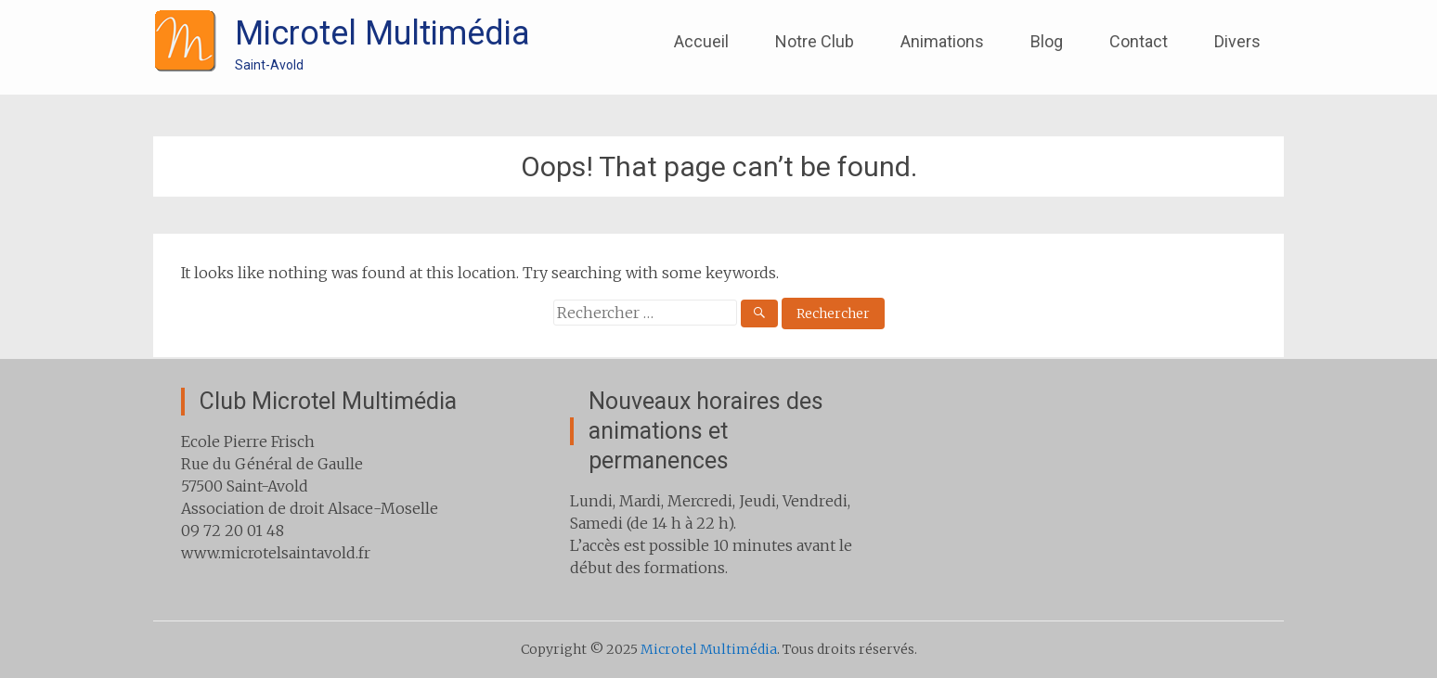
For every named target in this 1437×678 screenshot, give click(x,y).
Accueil (701, 41)
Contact (1138, 41)
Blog (1046, 41)
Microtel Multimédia (382, 33)
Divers (1237, 41)
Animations (942, 41)
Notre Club (814, 41)
